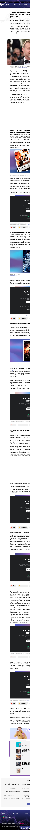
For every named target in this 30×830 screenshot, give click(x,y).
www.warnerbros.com (13, 275)
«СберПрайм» (28, 224)
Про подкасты (15, 813)
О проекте (14, 820)
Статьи (26, 813)
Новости (4, 813)
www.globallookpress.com (23, 67)
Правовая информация (23, 820)
